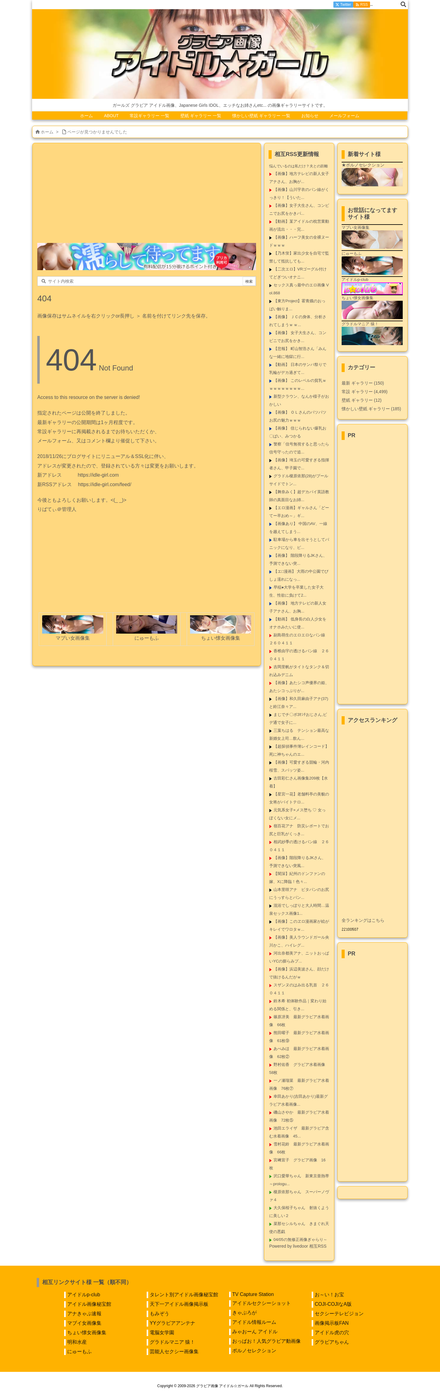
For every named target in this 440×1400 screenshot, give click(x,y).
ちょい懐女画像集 (86, 1332)
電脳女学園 (162, 1332)
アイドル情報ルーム (254, 1322)
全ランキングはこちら (363, 920)
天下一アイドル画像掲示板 (179, 1304)
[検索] (403, 4)
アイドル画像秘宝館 (89, 1304)
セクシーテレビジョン (339, 1313)
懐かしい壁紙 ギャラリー (371, 408)
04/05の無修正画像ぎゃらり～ (300, 1239)
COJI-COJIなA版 (333, 1304)
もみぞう (159, 1313)
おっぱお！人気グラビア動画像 (266, 1341)
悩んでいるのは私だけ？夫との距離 (298, 166)
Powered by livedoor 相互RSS (298, 1246)
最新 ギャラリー (363, 383)
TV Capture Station (253, 1294)
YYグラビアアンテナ (172, 1323)
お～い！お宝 (329, 1294)
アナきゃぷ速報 (84, 1313)
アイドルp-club (83, 1294)
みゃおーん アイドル (254, 1331)
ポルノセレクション (254, 1350)
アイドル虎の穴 (332, 1332)
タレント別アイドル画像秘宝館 (184, 1294)
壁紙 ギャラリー (362, 400)
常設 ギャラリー (357, 391)
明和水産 (77, 1342)
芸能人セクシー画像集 (174, 1351)
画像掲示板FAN (332, 1323)
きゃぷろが (244, 1312)
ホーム (47, 131)
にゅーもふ (79, 1351)
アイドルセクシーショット (261, 1303)
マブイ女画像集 (84, 1323)
